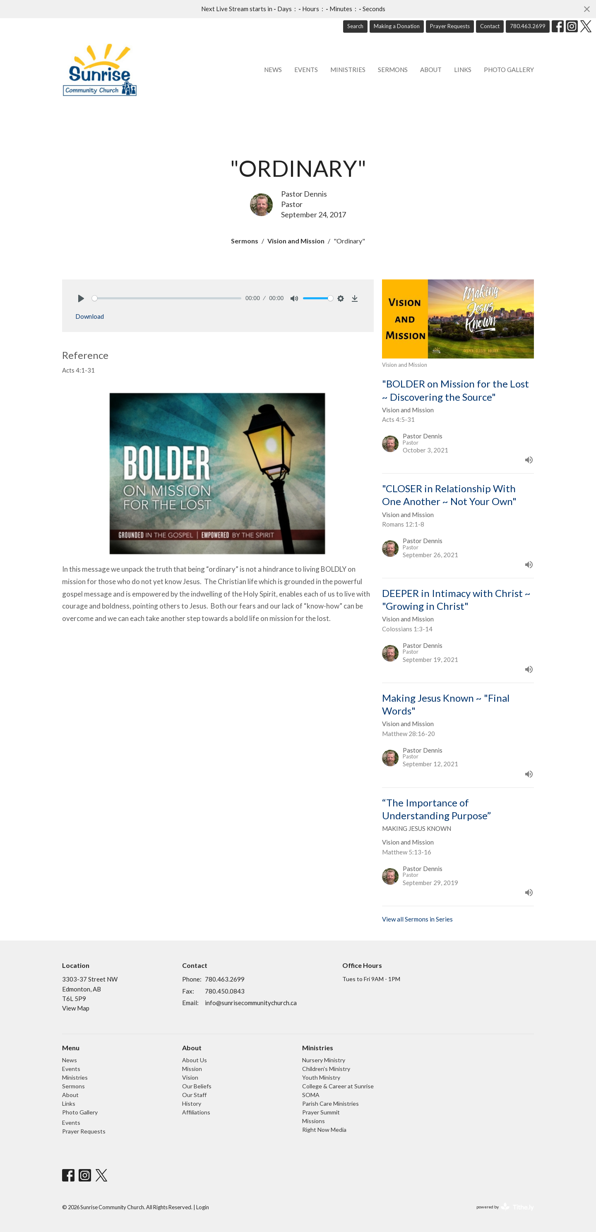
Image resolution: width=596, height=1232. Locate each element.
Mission (192, 1068)
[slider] (166, 298)
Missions (313, 1120)
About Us (194, 1060)
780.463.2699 (528, 26)
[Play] (81, 298)
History (191, 1103)
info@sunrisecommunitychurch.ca (251, 1002)
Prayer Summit (321, 1112)
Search (355, 26)
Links (462, 69)
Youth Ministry (321, 1077)
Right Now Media (324, 1129)
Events (306, 69)
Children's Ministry (326, 1068)
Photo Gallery (509, 69)
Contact (490, 26)
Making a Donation (397, 26)
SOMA (311, 1094)
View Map (75, 1008)
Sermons (393, 69)
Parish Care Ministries (330, 1103)
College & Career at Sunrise (338, 1086)
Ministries (347, 69)
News (273, 69)
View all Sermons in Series (417, 919)
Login (202, 1207)
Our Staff (194, 1094)
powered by (505, 1207)
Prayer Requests (450, 26)
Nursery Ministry (323, 1060)
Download (89, 316)
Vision (190, 1077)
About (431, 69)
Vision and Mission (295, 241)
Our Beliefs (196, 1086)
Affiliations (196, 1112)
